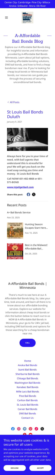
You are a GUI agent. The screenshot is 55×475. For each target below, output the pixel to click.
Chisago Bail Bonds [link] (27, 378)
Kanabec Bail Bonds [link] (27, 387)
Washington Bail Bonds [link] (27, 382)
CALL (27, 343)
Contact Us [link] (27, 417)
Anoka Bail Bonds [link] (27, 365)
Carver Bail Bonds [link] (27, 409)
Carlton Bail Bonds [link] (27, 400)
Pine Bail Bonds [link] (27, 396)
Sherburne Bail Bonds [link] (28, 374)
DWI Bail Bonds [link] (27, 413)
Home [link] (27, 360)
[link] (27, 17)
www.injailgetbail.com (20, 187)
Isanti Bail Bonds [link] (27, 369)
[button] (7, 17)
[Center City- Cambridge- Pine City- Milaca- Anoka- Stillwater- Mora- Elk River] (27, 4)
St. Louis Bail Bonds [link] (27, 404)
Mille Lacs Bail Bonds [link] (27, 391)
